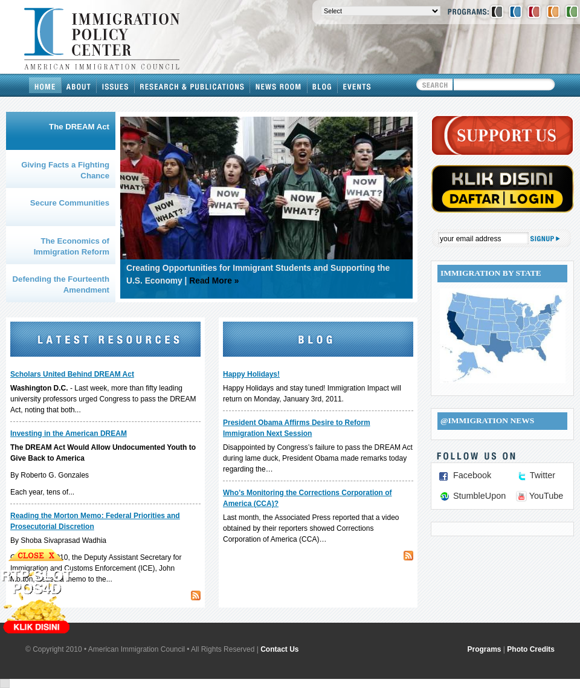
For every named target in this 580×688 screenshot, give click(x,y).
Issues (116, 85)
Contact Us (279, 649)
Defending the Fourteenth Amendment (61, 284)
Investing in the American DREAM (68, 433)
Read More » (214, 280)
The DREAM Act (79, 126)
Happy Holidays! (251, 374)
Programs (484, 649)
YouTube (546, 496)
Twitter (542, 475)
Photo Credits (531, 649)
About (79, 85)
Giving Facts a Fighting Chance (65, 170)
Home (45, 85)
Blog (323, 85)
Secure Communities (69, 202)
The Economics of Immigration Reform (71, 246)
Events (357, 85)
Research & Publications (192, 85)
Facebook (472, 475)
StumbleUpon (479, 496)
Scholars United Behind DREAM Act (72, 374)
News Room (279, 85)
